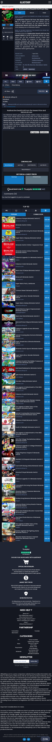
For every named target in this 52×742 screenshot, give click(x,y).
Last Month (43, 167)
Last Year (20, 167)
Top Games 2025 (33, 652)
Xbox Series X (39, 65)
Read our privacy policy (43, 736)
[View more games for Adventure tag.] (31, 70)
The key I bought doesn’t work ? (26, 621)
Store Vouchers (33, 641)
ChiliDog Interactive (37, 60)
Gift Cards (33, 647)
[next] (11, 25)
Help (45, 739)
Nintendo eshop (36, 62)
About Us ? (26, 615)
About (32, 13)
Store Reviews (33, 650)
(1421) (33, 191)
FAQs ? (26, 624)
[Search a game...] (26, 6)
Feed (44, 13)
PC (23, 65)
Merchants (15, 634)
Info (19, 13)
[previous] (4, 25)
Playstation (18, 649)
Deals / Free (33, 648)
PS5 (28, 65)
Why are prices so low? (26, 619)
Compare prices (11, 108)
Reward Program (33, 645)
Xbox (18, 645)
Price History (15, 85)
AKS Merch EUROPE (33, 655)
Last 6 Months (32, 167)
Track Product (26, 171)
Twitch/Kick (15, 633)
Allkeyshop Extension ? (26, 626)
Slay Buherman (36, 58)
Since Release (9, 167)
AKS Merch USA (33, 654)
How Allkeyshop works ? (26, 617)
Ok (24, 739)
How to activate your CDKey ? (26, 622)
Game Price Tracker (33, 643)
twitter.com (35, 56)
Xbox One (32, 65)
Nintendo (18, 653)
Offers (6, 85)
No (28, 739)
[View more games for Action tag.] (25, 70)
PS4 (26, 65)
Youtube (37, 633)
